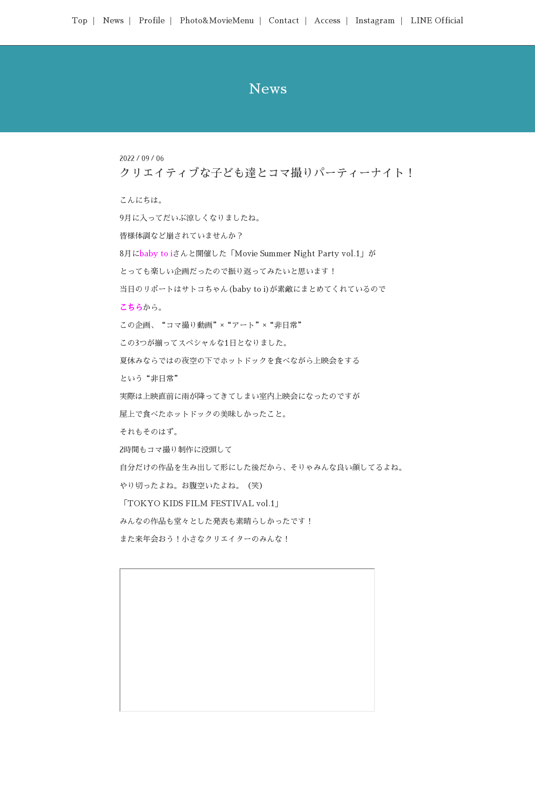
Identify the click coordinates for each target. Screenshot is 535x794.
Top (79, 21)
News (113, 21)
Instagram (375, 21)
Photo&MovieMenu (217, 21)
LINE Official (436, 21)
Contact (284, 21)
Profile (152, 21)
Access (327, 21)
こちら (131, 307)
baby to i (156, 254)
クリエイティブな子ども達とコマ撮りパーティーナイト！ (267, 173)
